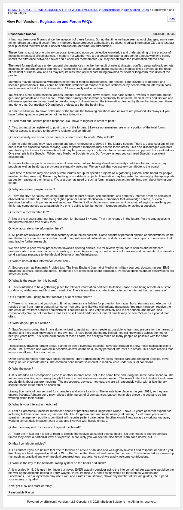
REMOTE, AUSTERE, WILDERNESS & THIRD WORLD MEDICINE (53, 9)
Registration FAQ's (136, 9)
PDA (172, 18)
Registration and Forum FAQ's (66, 22)
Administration (111, 9)
